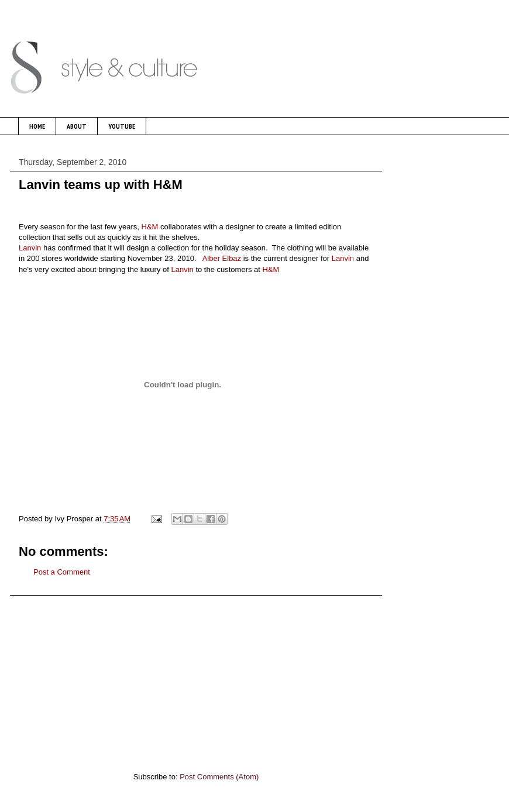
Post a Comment (61, 572)
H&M (150, 226)
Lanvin (30, 247)
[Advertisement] (196, 677)
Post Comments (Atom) (219, 776)
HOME (37, 126)
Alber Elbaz (221, 258)
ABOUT (77, 126)
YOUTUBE (121, 126)
